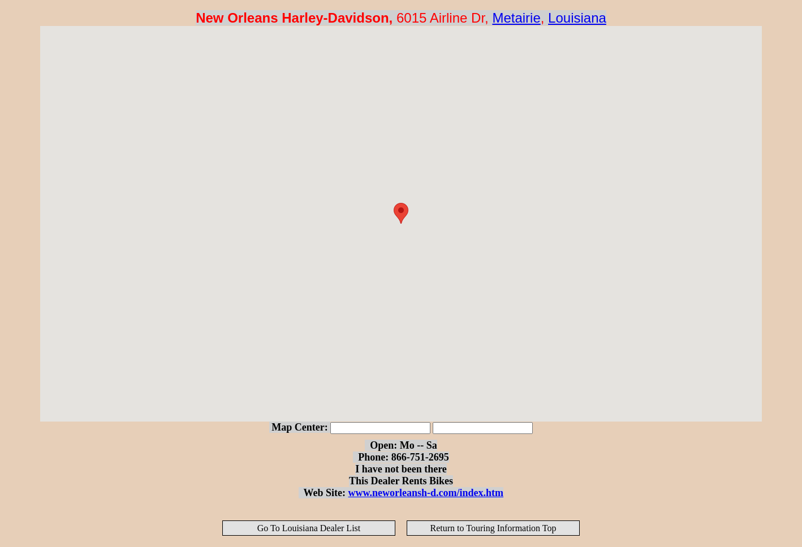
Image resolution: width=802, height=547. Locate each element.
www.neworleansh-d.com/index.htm (426, 492)
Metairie (516, 17)
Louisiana (577, 17)
